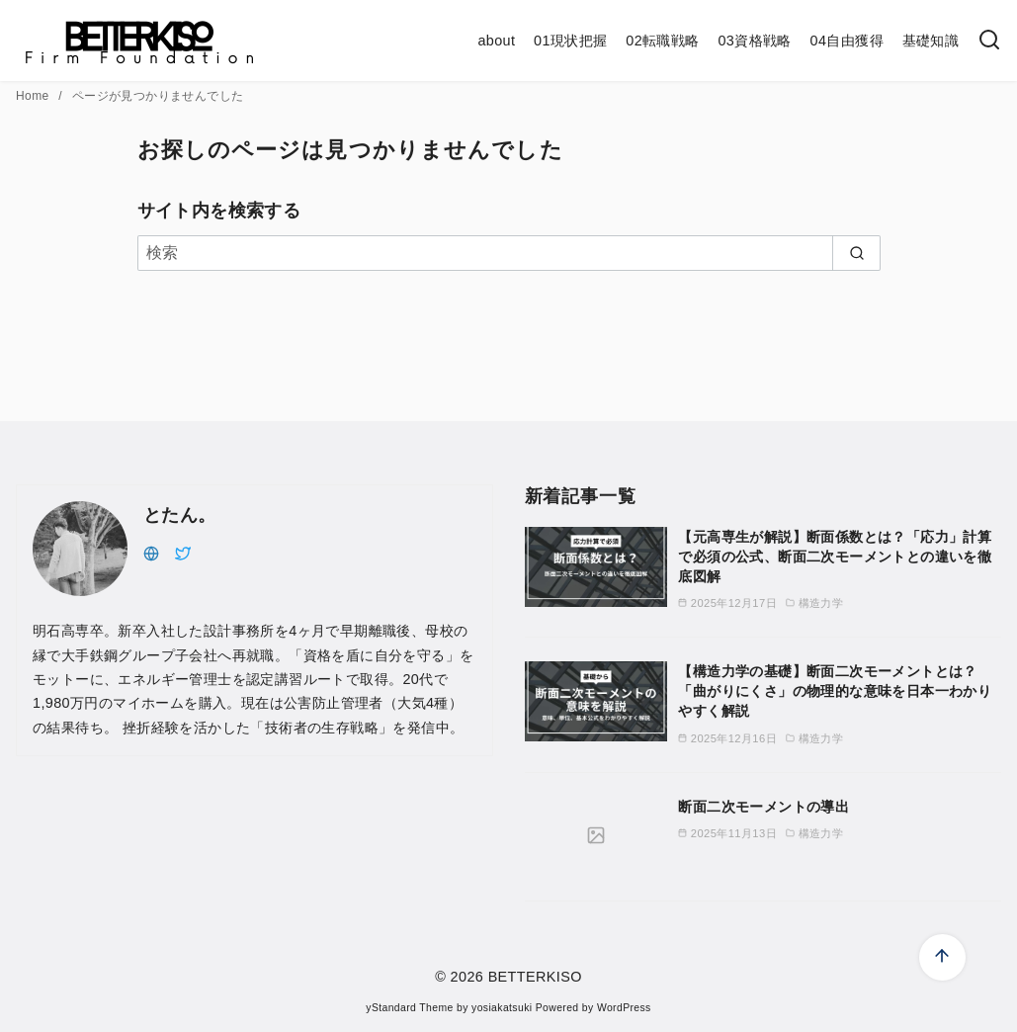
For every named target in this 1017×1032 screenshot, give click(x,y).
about (496, 40)
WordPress (624, 1007)
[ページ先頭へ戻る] (942, 957)
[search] (856, 253)
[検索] (989, 41)
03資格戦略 (754, 40)
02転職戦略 (662, 40)
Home (34, 96)
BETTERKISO (535, 977)
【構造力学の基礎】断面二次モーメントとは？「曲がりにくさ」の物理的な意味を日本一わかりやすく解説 (834, 691)
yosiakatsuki (501, 1007)
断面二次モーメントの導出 (763, 807)
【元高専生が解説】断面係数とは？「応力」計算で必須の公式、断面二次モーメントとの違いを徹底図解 (834, 556)
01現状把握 (570, 40)
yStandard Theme (409, 1007)
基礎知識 (931, 40)
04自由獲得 (847, 40)
